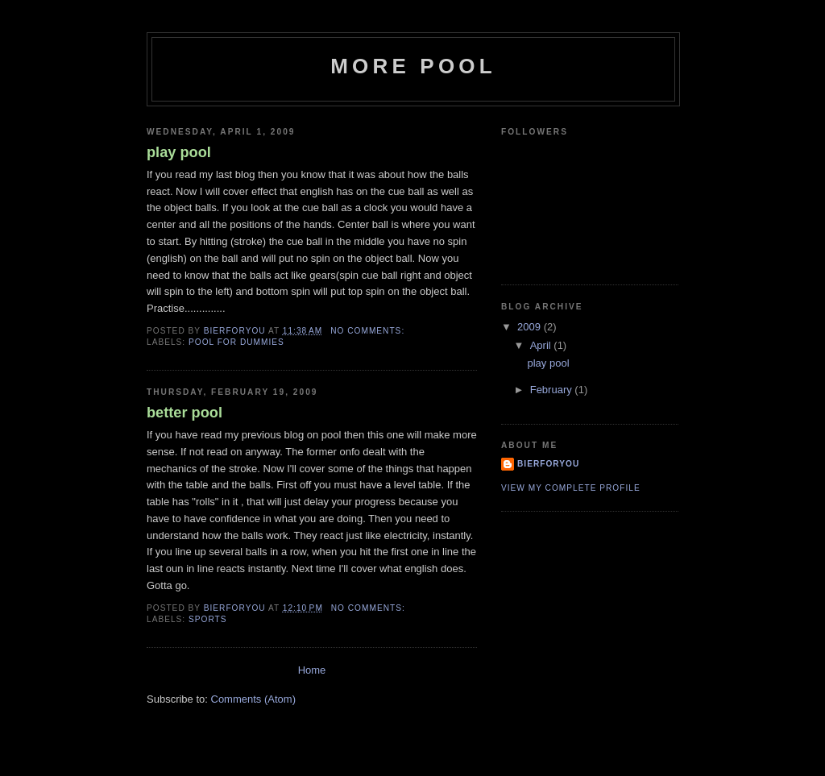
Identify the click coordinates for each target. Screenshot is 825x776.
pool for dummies (236, 342)
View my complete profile (571, 487)
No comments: (369, 330)
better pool (184, 413)
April (542, 345)
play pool (179, 152)
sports (208, 619)
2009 (530, 327)
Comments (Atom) (253, 699)
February (552, 390)
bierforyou (548, 463)
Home (312, 670)
